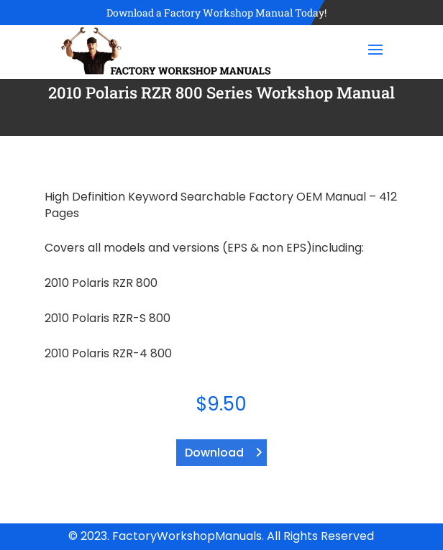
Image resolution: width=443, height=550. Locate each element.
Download (214, 452)
